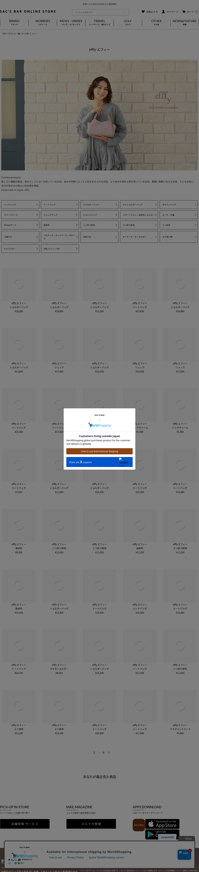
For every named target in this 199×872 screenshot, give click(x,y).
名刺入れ (87, 236)
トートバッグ (50, 204)
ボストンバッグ (169, 204)
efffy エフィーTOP (52, 248)
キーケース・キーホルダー (134, 236)
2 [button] (94, 752)
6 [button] (103, 752)
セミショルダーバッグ (133, 204)
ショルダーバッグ (91, 204)
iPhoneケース (10, 225)
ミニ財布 (166, 225)
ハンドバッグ (10, 204)
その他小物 (167, 236)
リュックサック (51, 214)
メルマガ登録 (91, 824)
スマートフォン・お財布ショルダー (139, 214)
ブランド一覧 (14, 33)
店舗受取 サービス (25, 824)
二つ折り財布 (89, 225)
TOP (4, 33)
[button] (108, 752)
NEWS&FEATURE (185, 22)
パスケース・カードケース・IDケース (59, 237)
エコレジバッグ (90, 214)
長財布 (47, 225)
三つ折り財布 (129, 225)
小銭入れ (8, 236)
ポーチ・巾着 (168, 214)
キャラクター (10, 248)
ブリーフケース (11, 214)
